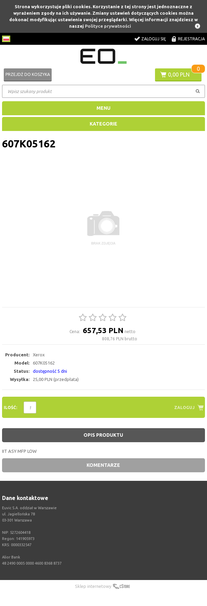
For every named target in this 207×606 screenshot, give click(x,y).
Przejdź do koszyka (27, 74)
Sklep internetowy (93, 586)
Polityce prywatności (108, 26)
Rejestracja (191, 39)
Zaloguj (184, 407)
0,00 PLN (179, 74)
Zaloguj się (153, 39)
